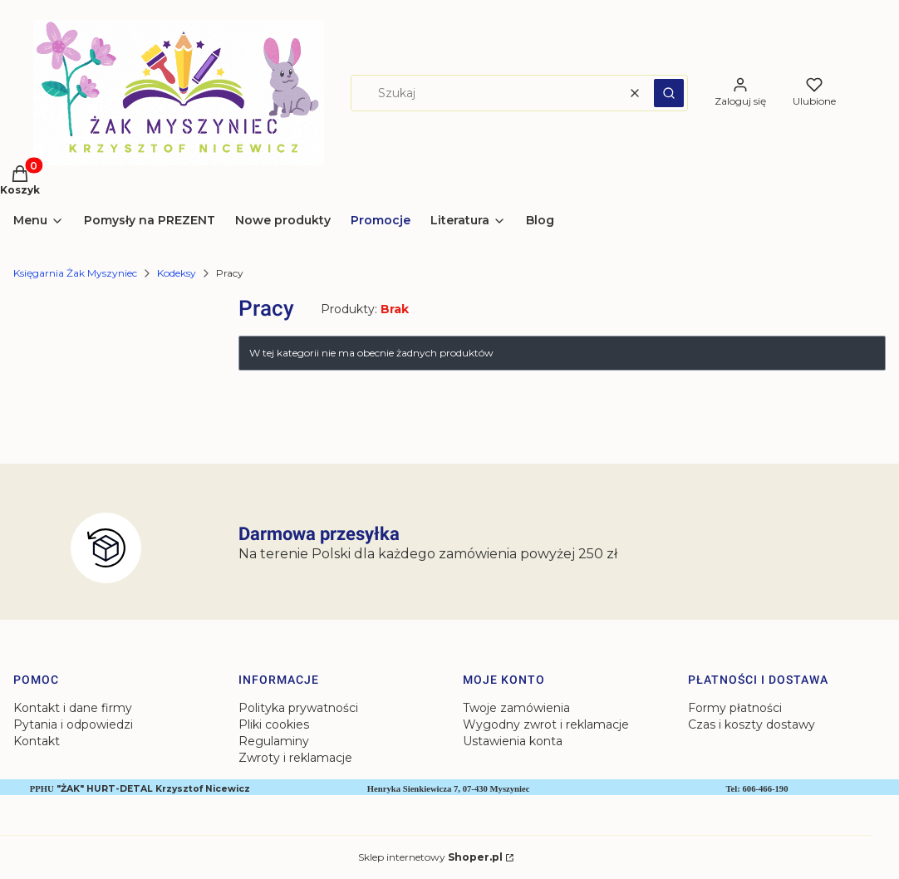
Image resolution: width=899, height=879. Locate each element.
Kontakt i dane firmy (72, 707)
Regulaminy (273, 741)
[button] (669, 93)
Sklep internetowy (430, 857)
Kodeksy (176, 273)
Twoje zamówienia (516, 707)
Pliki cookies (273, 724)
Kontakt (36, 741)
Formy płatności (735, 707)
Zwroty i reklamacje (295, 757)
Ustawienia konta (512, 741)
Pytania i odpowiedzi (73, 724)
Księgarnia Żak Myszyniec (75, 273)
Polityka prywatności (298, 707)
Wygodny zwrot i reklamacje (546, 724)
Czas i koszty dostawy (751, 724)
